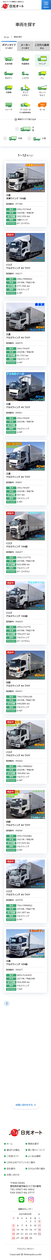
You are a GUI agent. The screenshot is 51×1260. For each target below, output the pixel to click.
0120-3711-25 (25, 1048)
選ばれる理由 (13, 1150)
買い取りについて (36, 1150)
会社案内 (11, 1169)
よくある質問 (34, 1156)
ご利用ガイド (13, 1156)
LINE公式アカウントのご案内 (21, 1162)
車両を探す (33, 1144)
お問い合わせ (13, 1175)
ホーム (6, 37)
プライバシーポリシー (25, 1249)
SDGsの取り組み (36, 1169)
